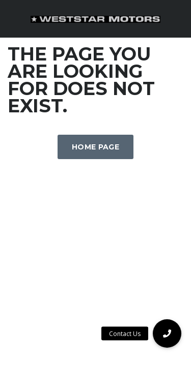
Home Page (95, 146)
